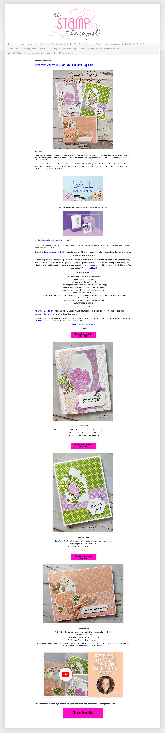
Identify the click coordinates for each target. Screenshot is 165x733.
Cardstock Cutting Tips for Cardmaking (58, 49)
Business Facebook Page (104, 643)
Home (21, 44)
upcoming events (53, 252)
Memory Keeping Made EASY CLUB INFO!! (125, 44)
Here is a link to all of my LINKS (83, 324)
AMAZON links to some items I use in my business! (31, 53)
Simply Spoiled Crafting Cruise (22, 49)
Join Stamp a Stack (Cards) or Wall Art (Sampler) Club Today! (56, 44)
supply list (46, 240)
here (74, 166)
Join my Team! (95, 44)
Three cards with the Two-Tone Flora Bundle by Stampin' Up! (64, 65)
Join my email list (43, 310)
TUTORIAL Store (67, 53)
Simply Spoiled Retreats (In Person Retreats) (101, 49)
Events (11, 44)
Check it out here (89, 268)
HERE (81, 645)
